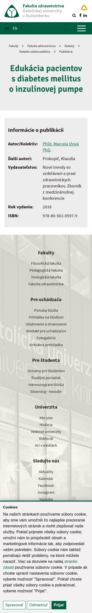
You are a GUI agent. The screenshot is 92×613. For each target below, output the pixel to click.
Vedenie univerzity (46, 431)
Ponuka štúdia (46, 310)
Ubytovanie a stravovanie (46, 324)
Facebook (46, 485)
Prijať (59, 605)
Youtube (46, 499)
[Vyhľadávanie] (74, 15)
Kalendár (46, 478)
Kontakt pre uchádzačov (46, 330)
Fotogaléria (46, 337)
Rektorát (46, 438)
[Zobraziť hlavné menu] (81, 28)
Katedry (70, 46)
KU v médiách (46, 445)
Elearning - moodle (46, 391)
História (46, 424)
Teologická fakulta (46, 277)
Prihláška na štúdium (46, 317)
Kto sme (46, 417)
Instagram (46, 492)
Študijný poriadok (46, 377)
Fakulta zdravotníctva (41, 46)
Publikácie (66, 51)
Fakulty (13, 46)
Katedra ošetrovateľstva (34, 51)
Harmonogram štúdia (46, 384)
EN (15, 28)
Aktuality (46, 471)
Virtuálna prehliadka (46, 344)
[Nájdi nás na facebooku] (80, 15)
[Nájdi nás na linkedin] (85, 15)
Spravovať (14, 605)
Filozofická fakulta (46, 263)
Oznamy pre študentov (46, 370)
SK (6, 28)
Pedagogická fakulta (46, 270)
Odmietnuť (38, 605)
